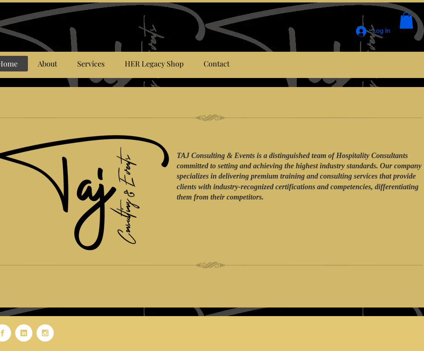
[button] (406, 20)
